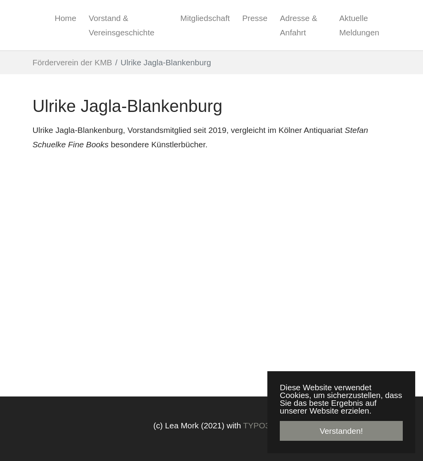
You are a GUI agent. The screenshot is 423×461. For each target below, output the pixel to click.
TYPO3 (256, 425)
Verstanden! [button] (341, 430)
